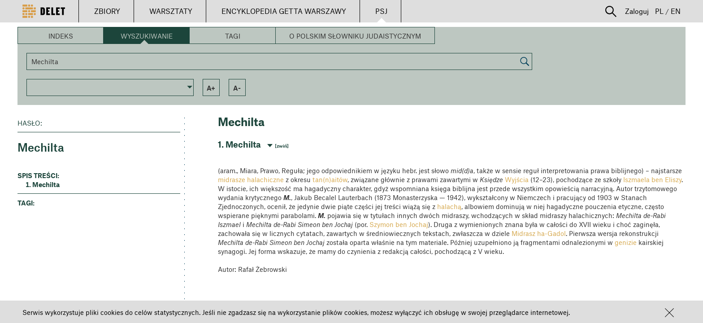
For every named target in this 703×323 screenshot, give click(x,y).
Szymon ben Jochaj (398, 224)
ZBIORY (107, 11)
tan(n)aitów (329, 179)
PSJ (381, 11)
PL (659, 11)
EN (676, 11)
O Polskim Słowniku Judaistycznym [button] (355, 36)
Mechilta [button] (46, 184)
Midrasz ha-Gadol (539, 233)
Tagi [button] (232, 36)
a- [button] (237, 88)
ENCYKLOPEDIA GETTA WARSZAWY (283, 11)
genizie (626, 242)
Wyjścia (517, 179)
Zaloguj (637, 11)
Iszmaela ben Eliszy (652, 179)
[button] (669, 312)
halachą (449, 206)
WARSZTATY (170, 11)
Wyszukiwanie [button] (147, 36)
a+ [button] (211, 88)
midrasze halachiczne (251, 179)
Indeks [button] (60, 36)
